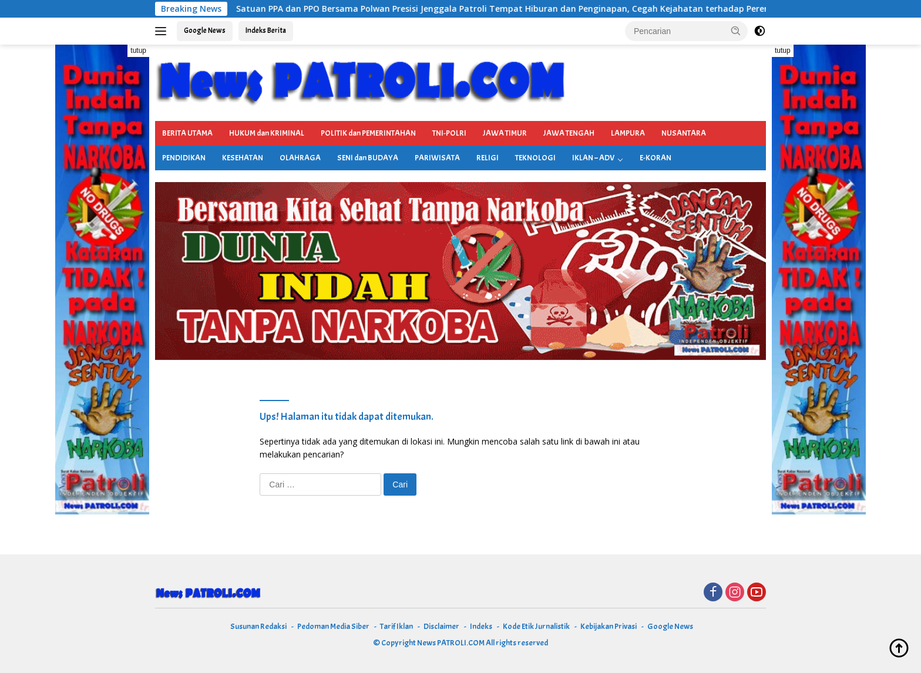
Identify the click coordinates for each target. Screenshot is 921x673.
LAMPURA (628, 133)
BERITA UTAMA (187, 133)
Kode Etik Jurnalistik (536, 626)
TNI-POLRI (449, 133)
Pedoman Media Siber (333, 626)
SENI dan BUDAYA (367, 158)
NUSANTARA (683, 133)
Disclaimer (441, 626)
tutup (138, 50)
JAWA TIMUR (505, 133)
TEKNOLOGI (535, 158)
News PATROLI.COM (451, 643)
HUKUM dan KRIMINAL (266, 133)
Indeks (481, 626)
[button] (736, 30)
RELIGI (487, 158)
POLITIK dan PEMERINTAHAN (368, 133)
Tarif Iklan (396, 626)
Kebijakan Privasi (608, 626)
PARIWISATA (437, 158)
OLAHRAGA (300, 158)
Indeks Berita (266, 30)
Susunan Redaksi (258, 626)
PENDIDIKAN (184, 158)
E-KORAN (655, 158)
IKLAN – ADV (593, 158)
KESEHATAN (242, 158)
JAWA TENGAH (568, 133)
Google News (205, 30)
